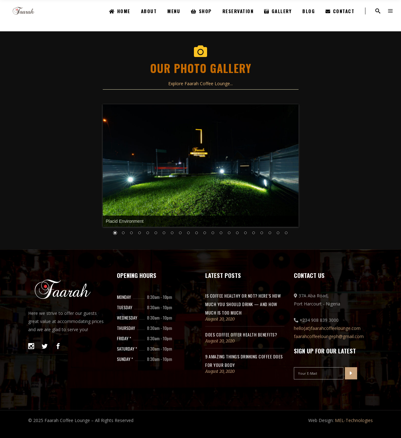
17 (237, 233)
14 (213, 233)
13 (204, 233)
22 (278, 233)
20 (261, 233)
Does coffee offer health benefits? (241, 334)
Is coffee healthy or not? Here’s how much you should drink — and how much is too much (243, 304)
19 (253, 233)
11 (188, 233)
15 (221, 233)
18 (245, 233)
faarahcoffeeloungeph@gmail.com (329, 336)
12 (196, 233)
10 (180, 233)
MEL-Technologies (354, 420)
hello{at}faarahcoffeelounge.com (327, 328)
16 (229, 233)
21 (270, 233)
